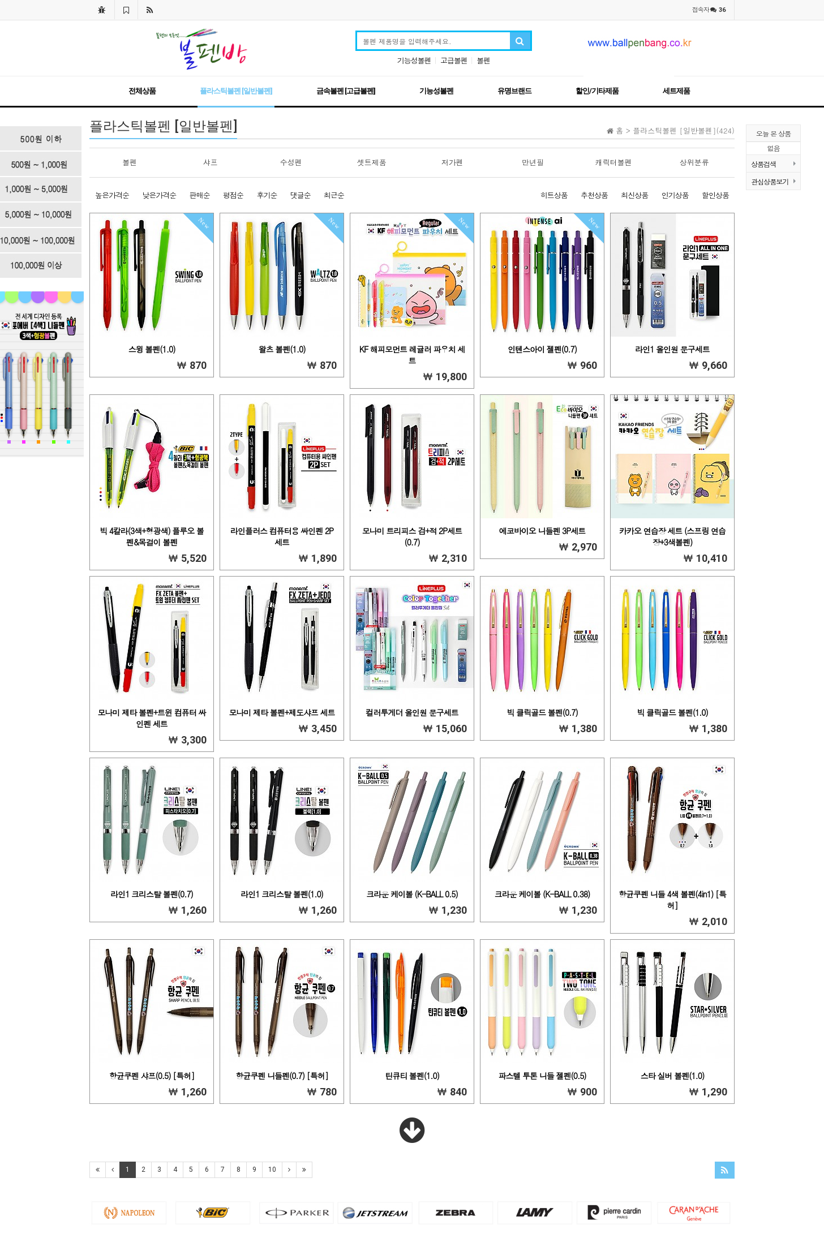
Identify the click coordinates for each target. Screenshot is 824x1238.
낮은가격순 (159, 195)
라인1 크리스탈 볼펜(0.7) (151, 894)
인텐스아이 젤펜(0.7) (542, 349)
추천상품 (594, 195)
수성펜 (291, 162)
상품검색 (773, 164)
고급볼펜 (453, 60)
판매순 (200, 195)
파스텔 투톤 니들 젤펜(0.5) (542, 1075)
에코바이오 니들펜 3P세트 (542, 530)
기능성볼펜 (414, 60)
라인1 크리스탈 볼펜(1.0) (282, 894)
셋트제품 (372, 162)
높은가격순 (112, 195)
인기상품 (675, 195)
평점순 (233, 195)
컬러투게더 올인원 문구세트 (412, 712)
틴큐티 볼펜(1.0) (412, 1075)
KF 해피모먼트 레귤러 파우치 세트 (412, 354)
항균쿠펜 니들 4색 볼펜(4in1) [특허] (672, 899)
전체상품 (142, 91)
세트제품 (676, 91)
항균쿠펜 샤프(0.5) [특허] (151, 1075)
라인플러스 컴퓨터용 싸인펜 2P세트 (281, 536)
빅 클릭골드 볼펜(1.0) (672, 712)
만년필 (533, 162)
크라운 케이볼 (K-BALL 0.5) (412, 894)
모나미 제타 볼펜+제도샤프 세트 (281, 712)
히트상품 (554, 195)
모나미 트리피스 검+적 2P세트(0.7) (412, 536)
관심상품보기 (773, 181)
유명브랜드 (514, 91)
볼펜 (483, 60)
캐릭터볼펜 (613, 162)
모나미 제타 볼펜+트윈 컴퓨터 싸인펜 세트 (152, 718)
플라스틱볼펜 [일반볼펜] (236, 91)
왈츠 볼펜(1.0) (282, 349)
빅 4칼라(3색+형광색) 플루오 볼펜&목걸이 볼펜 (152, 536)
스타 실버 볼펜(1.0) (672, 1075)
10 (272, 1169)
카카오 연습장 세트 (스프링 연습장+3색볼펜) (672, 536)
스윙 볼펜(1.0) (151, 349)
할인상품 (715, 195)
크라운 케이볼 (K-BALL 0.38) (542, 894)
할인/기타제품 (597, 91)
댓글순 (300, 195)
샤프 (210, 162)
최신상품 (634, 195)
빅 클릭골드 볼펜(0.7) (542, 712)
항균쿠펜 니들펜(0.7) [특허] (281, 1075)
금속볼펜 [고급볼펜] (345, 91)
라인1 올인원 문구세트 (672, 349)
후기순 (266, 195)
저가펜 (452, 162)
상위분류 (694, 162)
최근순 (334, 195)
